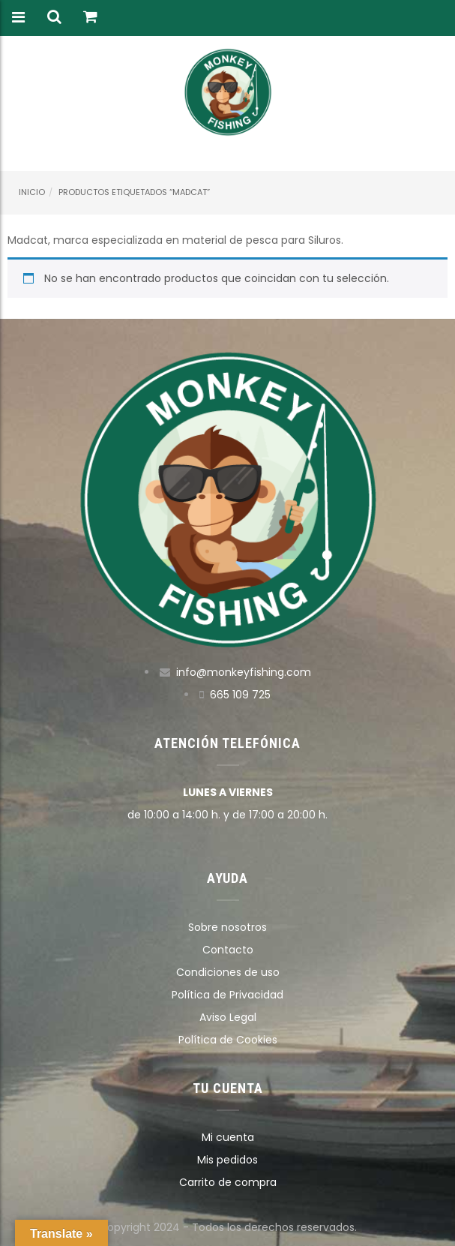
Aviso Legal (227, 1017)
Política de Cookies (227, 1039)
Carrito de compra (228, 1182)
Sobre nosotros (227, 927)
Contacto (227, 949)
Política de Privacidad (227, 994)
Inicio (32, 192)
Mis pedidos (227, 1159)
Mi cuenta (228, 1137)
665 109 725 (240, 694)
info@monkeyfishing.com (243, 672)
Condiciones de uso (228, 972)
